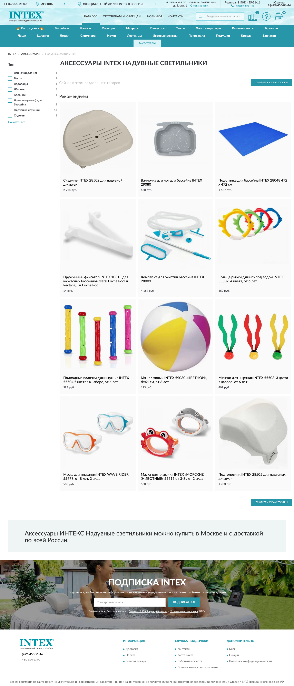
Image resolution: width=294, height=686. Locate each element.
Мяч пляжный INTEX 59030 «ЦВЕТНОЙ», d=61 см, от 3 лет (174, 380)
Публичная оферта (189, 661)
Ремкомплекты (243, 28)
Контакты (176, 16)
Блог (232, 649)
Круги (111, 35)
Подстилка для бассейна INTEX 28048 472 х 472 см (252, 182)
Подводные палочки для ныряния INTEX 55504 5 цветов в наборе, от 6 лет (96, 380)
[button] (242, 5)
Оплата (130, 655)
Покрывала (196, 35)
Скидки (234, 655)
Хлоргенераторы (208, 28)
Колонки (20, 95)
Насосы (85, 28)
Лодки (64, 35)
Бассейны (62, 28)
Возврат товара (136, 661)
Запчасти (269, 35)
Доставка (132, 649)
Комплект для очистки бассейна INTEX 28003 (172, 279)
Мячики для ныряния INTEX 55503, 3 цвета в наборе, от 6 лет (253, 380)
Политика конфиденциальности (250, 661)
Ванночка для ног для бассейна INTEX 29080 (171, 182)
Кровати (271, 28)
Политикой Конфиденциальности (148, 611)
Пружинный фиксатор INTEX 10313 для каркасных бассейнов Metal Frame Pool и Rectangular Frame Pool (95, 281)
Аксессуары (147, 43)
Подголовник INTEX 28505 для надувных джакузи (252, 476)
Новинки (154, 16)
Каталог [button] (90, 16)
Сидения (19, 115)
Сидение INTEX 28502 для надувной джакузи (92, 182)
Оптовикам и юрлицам (122, 16)
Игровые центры (165, 35)
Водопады (21, 84)
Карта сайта (185, 655)
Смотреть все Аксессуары (272, 82)
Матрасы (132, 28)
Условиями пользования (184, 611)
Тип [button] (11, 64)
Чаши (22, 35)
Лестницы (134, 35)
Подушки (223, 35)
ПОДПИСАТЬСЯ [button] (184, 602)
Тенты (180, 28)
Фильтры (108, 28)
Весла (18, 78)
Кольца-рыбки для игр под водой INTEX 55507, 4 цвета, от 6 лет (251, 279)
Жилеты (19, 89)
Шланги (43, 35)
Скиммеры (88, 35)
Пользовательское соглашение (197, 667)
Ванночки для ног (25, 73)
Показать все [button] (16, 122)
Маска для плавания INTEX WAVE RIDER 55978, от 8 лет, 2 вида (96, 476)
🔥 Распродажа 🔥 (30, 28)
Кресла (246, 35)
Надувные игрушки (27, 110)
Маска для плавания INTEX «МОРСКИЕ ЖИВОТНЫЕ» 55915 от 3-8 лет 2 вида (172, 476)
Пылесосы (157, 28)
